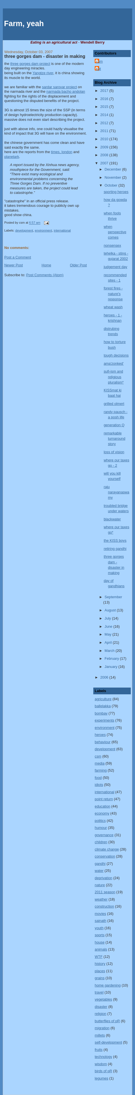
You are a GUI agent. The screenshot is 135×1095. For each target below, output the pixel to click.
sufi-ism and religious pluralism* (114, 376)
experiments (104, 720)
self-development (108, 1042)
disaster (101, 1007)
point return (104, 799)
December (113, 169)
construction (104, 906)
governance (104, 835)
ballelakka (103, 706)
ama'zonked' (114, 363)
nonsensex (112, 245)
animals (101, 949)
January (111, 667)
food (98, 778)
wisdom (101, 1064)
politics (100, 821)
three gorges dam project (30, 64)
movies (100, 914)
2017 (104, 91)
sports (100, 935)
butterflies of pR (107, 1021)
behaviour (102, 742)
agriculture (103, 699)
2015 (104, 107)
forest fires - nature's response (113, 293)
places (100, 971)
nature (100, 885)
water (99, 871)
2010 (104, 139)
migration (102, 1028)
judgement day (115, 267)
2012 (104, 123)
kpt (98, 69)
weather (101, 899)
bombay (101, 713)
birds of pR (103, 1071)
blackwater (112, 519)
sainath (100, 921)
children (101, 842)
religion (100, 1014)
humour (101, 828)
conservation (105, 856)
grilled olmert (114, 404)
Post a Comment (17, 257)
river (42, 73)
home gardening (108, 985)
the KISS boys (115, 540)
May (108, 634)
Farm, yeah (24, 23)
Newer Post (13, 265)
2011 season (105, 892)
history (100, 964)
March (110, 651)
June (109, 626)
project (59, 87)
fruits (99, 1050)
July (108, 618)
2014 (104, 115)
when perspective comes (115, 232)
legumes (101, 1078)
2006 (104, 677)
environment (43, 230)
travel (99, 992)
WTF (99, 957)
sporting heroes (116, 192)
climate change (107, 849)
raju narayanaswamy (116, 492)
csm (99, 61)
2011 (104, 131)
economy (102, 813)
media (100, 763)
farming (101, 770)
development (24, 230)
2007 (104, 163)
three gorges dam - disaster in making (44, 56)
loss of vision (114, 452)
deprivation (103, 878)
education (102, 806)
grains (100, 978)
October (111, 185)
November (113, 177)
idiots (99, 785)
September (113, 597)
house (100, 942)
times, (61, 152)
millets (100, 1035)
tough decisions (116, 355)
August (111, 610)
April (109, 642)
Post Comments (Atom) (44, 275)
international (62, 230)
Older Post (78, 265)
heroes (100, 735)
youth (99, 928)
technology (103, 1057)
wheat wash (113, 307)
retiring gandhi (115, 549)
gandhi (100, 864)
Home (46, 265)
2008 (104, 155)
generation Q (114, 425)
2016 (104, 99)
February (112, 658)
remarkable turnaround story (114, 438)
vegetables (103, 999)
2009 (104, 147)
